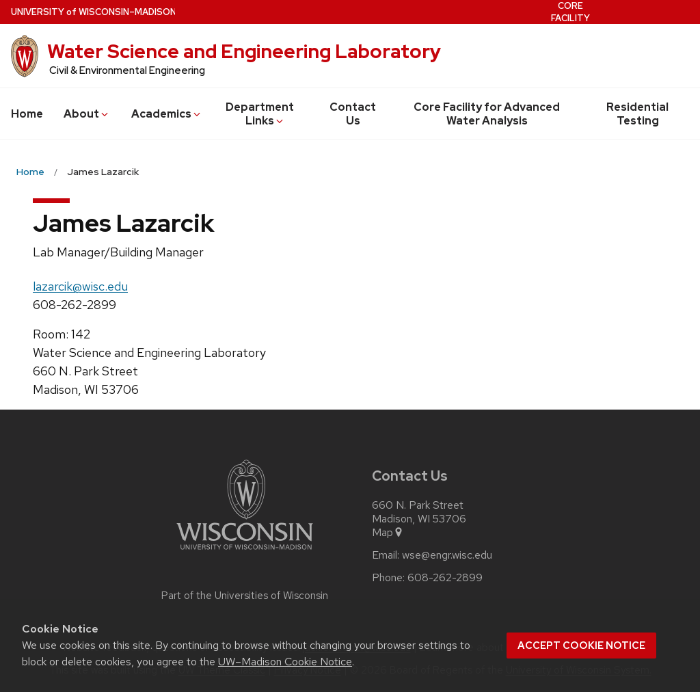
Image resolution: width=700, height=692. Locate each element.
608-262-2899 (445, 578)
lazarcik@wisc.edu (80, 286)
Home (27, 114)
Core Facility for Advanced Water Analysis (487, 114)
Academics (166, 114)
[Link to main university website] (244, 552)
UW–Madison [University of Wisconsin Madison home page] (93, 12)
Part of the (244, 595)
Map (388, 533)
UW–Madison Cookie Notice (285, 661)
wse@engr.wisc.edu (447, 555)
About (87, 114)
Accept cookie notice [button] (581, 645)
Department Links (260, 114)
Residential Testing (637, 114)
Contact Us (352, 114)
